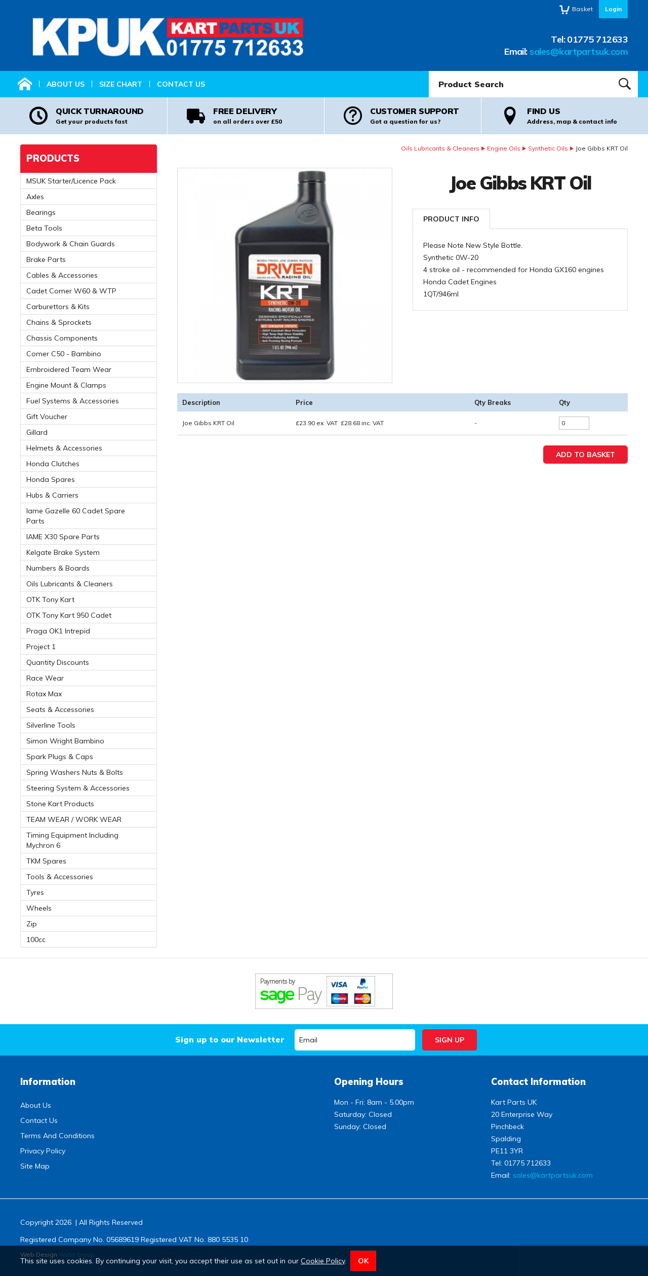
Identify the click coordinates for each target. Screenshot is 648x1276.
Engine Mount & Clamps (66, 385)
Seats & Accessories (60, 709)
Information (47, 1081)
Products (52, 158)
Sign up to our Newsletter (229, 1039)
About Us (66, 84)
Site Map (35, 1166)
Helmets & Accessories (64, 448)
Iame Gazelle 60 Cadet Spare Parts (75, 516)
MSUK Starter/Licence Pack (71, 180)
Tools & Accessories (59, 876)
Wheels (39, 908)
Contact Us (181, 84)
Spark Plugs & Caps (59, 756)
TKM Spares (46, 861)
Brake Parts (46, 259)
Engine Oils (503, 148)
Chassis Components (62, 338)
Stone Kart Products (60, 803)
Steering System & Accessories (78, 788)
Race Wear (45, 678)
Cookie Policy (323, 1260)
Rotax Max (44, 693)
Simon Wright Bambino (65, 740)
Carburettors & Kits (58, 306)
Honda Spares (50, 479)
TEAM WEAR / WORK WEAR (74, 819)
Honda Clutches (52, 463)
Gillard (37, 432)
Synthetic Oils (548, 148)
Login (613, 9)
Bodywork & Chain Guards (70, 243)
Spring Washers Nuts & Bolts (74, 772)
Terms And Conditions (57, 1135)
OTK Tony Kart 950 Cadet (68, 615)
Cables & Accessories (62, 275)
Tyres (35, 892)
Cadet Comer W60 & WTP (71, 290)
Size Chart (120, 84)
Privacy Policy (42, 1150)
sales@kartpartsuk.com (579, 51)
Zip (31, 923)
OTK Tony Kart (50, 599)
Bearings (41, 212)
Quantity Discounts (57, 662)
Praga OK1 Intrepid (58, 630)
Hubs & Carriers (52, 495)
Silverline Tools (50, 725)
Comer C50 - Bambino (63, 353)
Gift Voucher (46, 416)
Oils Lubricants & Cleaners (440, 148)
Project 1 (41, 646)
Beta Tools (44, 228)
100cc (36, 939)
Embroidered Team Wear (68, 369)
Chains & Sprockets (59, 322)
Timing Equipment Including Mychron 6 (72, 840)
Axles (35, 196)
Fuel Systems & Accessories (72, 400)
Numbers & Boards (58, 568)
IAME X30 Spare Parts (63, 536)
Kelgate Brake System (63, 552)
